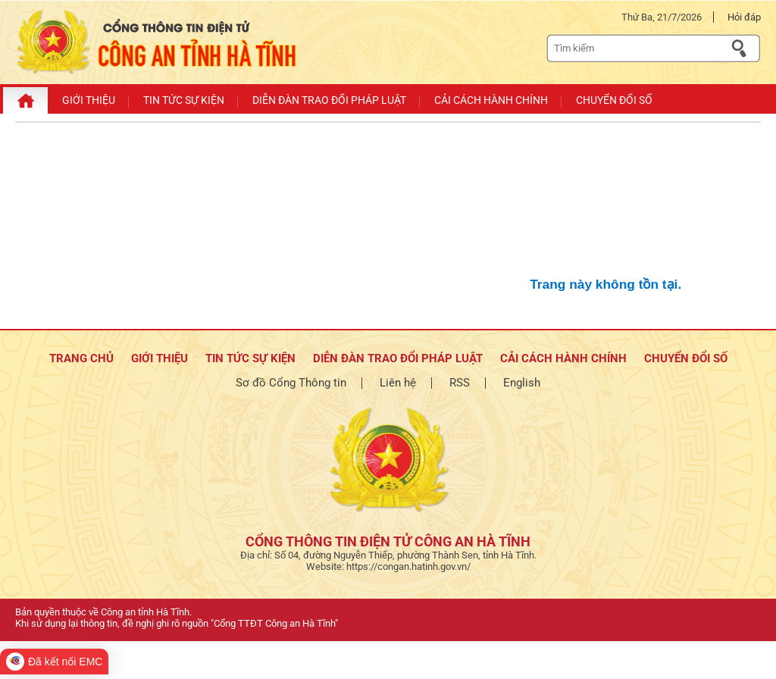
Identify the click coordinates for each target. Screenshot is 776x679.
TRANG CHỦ (81, 358)
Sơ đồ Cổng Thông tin (291, 383)
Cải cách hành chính (563, 358)
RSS (459, 383)
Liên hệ (398, 383)
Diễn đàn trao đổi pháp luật (398, 358)
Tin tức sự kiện (250, 358)
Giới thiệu (159, 358)
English (521, 383)
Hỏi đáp (744, 17)
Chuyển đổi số (686, 358)
